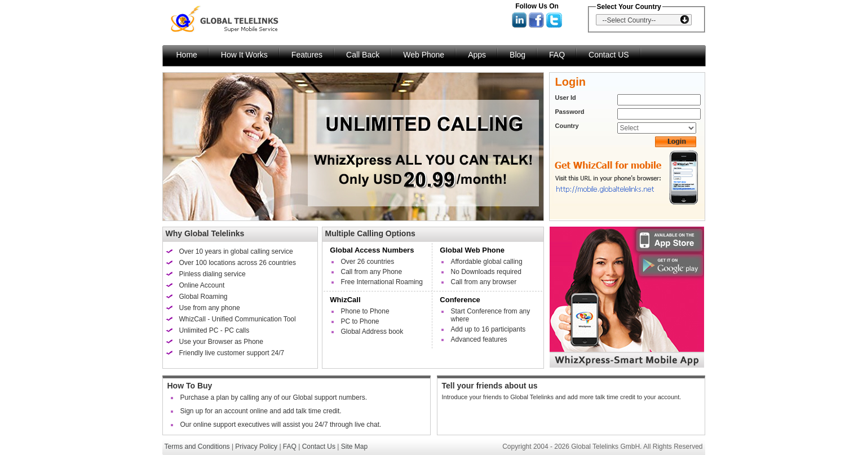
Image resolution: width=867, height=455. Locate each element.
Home (187, 55)
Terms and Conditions (197, 446)
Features (307, 55)
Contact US (608, 55)
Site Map (354, 446)
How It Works (244, 55)
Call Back (363, 55)
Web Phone (423, 55)
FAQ (557, 55)
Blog (517, 55)
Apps (477, 55)
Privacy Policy (256, 446)
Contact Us (318, 446)
